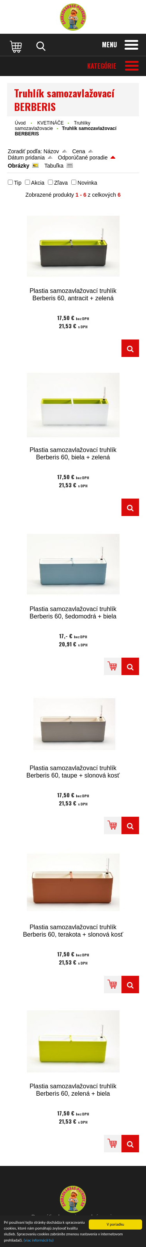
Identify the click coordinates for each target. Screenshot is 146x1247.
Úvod (20, 123)
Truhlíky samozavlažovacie (52, 125)
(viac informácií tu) (39, 1240)
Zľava (61, 183)
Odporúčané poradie (83, 157)
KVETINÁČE (50, 123)
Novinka (87, 183)
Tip (17, 183)
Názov (51, 151)
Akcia (37, 183)
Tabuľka (53, 166)
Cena (78, 151)
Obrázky (18, 166)
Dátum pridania (26, 157)
